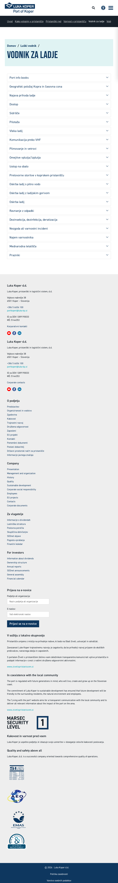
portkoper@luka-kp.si (17, 310)
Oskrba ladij (16, 202)
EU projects (12, 497)
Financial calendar (15, 578)
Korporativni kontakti (17, 326)
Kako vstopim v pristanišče (29, 21)
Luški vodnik (28, 46)
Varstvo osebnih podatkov (59, 880)
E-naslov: (11, 608)
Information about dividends (20, 558)
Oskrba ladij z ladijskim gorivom (29, 193)
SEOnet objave (14, 536)
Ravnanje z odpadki (21, 211)
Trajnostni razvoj (15, 422)
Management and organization (21, 473)
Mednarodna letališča (22, 246)
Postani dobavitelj (15, 446)
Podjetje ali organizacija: (18, 596)
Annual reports (14, 566)
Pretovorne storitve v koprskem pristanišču (36, 175)
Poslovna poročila (15, 527)
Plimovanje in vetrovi (22, 149)
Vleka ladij (16, 131)
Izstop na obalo (18, 166)
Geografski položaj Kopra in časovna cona (35, 86)
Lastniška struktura (16, 524)
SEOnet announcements (18, 570)
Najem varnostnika (21, 237)
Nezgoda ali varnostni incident (28, 228)
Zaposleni (11, 430)
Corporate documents (17, 505)
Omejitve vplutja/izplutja (25, 157)
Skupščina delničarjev (17, 532)
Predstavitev (13, 406)
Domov (11, 46)
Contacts (11, 501)
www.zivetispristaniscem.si (20, 666)
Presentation (13, 469)
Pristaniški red (53, 21)
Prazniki (14, 255)
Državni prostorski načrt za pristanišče (25, 450)
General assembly (15, 574)
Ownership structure (17, 562)
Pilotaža (14, 122)
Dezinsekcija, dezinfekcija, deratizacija (33, 220)
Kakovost (11, 418)
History (10, 477)
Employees (12, 493)
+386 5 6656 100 (15, 307)
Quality (10, 481)
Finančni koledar (15, 544)
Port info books (19, 78)
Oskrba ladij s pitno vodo (24, 184)
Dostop (13, 104)
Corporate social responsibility (21, 489)
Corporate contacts (16, 382)
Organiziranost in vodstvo (19, 410)
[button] (110, 8)
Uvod (10, 21)
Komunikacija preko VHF (25, 140)
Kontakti (11, 438)
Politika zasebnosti (59, 874)
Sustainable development (19, 485)
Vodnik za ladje (96, 21)
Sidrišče (14, 113)
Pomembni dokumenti (17, 442)
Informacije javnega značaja (20, 455)
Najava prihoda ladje (22, 95)
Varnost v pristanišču (75, 21)
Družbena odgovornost (17, 426)
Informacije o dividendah (18, 520)
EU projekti (12, 434)
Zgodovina (12, 414)
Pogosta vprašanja (16, 540)
